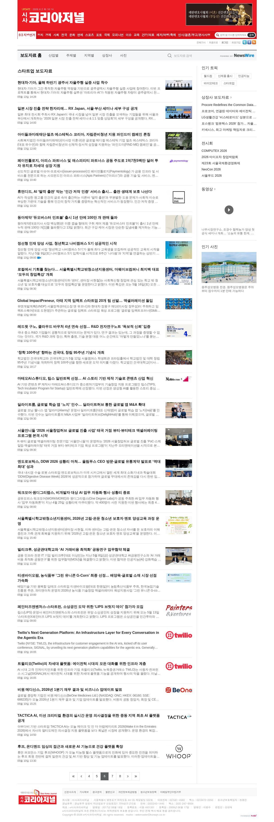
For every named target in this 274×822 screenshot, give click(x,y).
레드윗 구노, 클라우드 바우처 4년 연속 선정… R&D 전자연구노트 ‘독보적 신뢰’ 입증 (84, 326)
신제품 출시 (225, 76)
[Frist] (73, 776)
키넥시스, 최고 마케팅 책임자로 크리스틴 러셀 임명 (237, 129)
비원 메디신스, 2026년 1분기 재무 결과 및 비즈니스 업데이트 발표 (69, 689)
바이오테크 (211, 83)
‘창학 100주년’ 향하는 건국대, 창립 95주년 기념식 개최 (60, 352)
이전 (205, 267)
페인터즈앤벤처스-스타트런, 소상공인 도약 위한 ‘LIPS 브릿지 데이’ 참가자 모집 (80, 607)
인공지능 (243, 76)
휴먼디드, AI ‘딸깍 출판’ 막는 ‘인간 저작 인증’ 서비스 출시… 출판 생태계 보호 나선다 (84, 191)
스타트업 (229, 83)
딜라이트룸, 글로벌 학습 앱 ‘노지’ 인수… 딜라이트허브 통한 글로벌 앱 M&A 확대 (81, 404)
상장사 (107, 55)
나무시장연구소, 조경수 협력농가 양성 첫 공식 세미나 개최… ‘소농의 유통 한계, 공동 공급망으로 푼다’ (228, 233)
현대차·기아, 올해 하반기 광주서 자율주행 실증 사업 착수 (62, 82)
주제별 (71, 55)
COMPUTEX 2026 (214, 150)
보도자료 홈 (31, 55)
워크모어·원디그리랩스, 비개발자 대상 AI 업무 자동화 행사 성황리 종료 (73, 492)
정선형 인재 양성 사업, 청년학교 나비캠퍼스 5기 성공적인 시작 (67, 243)
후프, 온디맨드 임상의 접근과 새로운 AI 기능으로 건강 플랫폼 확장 (70, 746)
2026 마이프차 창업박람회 (220, 157)
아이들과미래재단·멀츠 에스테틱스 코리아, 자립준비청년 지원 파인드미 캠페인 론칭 (83, 134)
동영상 (207, 189)
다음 (253, 267)
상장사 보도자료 (215, 97)
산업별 (53, 55)
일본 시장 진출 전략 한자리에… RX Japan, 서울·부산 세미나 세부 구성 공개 (77, 108)
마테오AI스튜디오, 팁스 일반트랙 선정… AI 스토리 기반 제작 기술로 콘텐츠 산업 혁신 (85, 378)
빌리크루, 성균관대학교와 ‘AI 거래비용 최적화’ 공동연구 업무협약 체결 (73, 549)
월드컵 (208, 76)
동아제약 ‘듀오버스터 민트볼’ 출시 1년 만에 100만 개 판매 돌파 (67, 217)
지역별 (89, 55)
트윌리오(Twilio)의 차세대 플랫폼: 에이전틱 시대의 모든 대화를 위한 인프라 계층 (81, 664)
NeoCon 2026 (211, 169)
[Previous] (81, 776)
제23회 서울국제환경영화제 (221, 163)
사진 (123, 55)
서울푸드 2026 (212, 175)
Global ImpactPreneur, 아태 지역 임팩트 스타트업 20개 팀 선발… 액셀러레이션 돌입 (85, 301)
